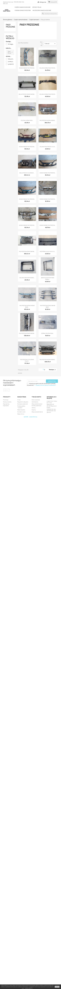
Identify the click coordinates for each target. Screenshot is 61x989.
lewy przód (11, 59)
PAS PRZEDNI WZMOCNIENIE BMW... (27, 306)
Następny (52, 370)
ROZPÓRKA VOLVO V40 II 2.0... (48, 251)
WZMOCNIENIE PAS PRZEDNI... (27, 68)
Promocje (5, 400)
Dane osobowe (36, 400)
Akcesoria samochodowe (42, 10)
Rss (8, 390)
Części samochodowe (22, 7)
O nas (18, 400)
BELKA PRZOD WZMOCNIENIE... (27, 94)
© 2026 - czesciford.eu (30, 417)
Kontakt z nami (21, 412)
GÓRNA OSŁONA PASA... (47, 333)
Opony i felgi (36, 7)
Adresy (34, 407)
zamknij (57, 986)
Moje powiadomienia (37, 412)
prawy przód (11, 61)
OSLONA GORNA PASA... (27, 120)
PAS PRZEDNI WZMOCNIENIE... (48, 120)
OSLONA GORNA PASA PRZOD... (47, 68)
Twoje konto (36, 397)
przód (11, 64)
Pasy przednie (10, 25)
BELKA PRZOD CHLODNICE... (27, 173)
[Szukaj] (49, 13)
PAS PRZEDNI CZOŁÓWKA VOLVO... (27, 360)
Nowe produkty (7, 402)
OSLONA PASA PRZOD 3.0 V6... (48, 146)
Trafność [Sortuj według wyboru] (50, 44)
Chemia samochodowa (23, 10)
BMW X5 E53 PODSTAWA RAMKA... (47, 278)
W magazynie (11, 44)
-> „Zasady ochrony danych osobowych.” (45, 385)
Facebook (4, 390)
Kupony (34, 410)
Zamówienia (35, 402)
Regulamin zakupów (22, 402)
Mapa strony (20, 414)
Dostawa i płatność (22, 404)
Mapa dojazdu (21, 410)
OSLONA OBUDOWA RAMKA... (27, 277)
